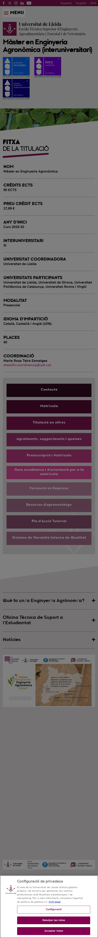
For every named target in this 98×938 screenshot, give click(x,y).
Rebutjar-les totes (53, 923)
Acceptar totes (53, 934)
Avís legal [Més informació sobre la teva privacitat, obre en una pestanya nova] (55, 904)
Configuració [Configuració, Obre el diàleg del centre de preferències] (54, 912)
